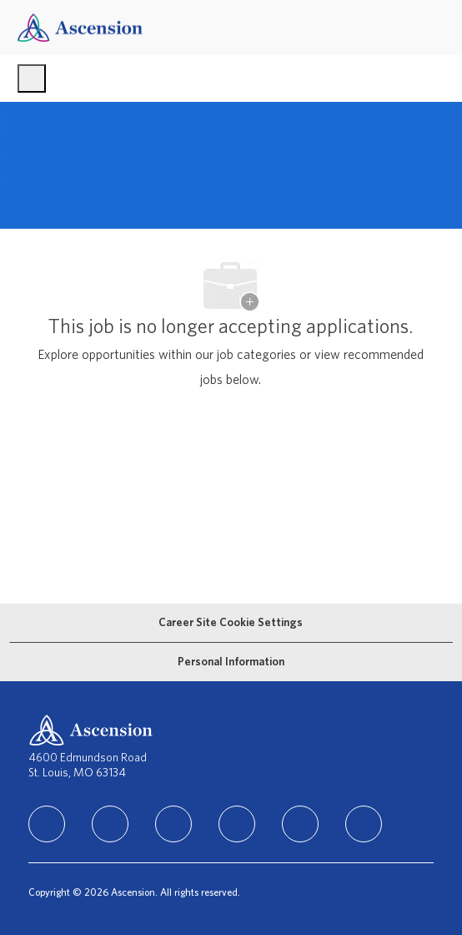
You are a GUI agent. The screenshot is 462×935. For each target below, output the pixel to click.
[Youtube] (300, 824)
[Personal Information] (231, 662)
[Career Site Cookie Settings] (230, 623)
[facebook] (110, 824)
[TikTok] (236, 824)
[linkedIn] (46, 824)
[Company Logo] (80, 27)
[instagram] (173, 824)
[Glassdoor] (363, 824)
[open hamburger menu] (32, 78)
